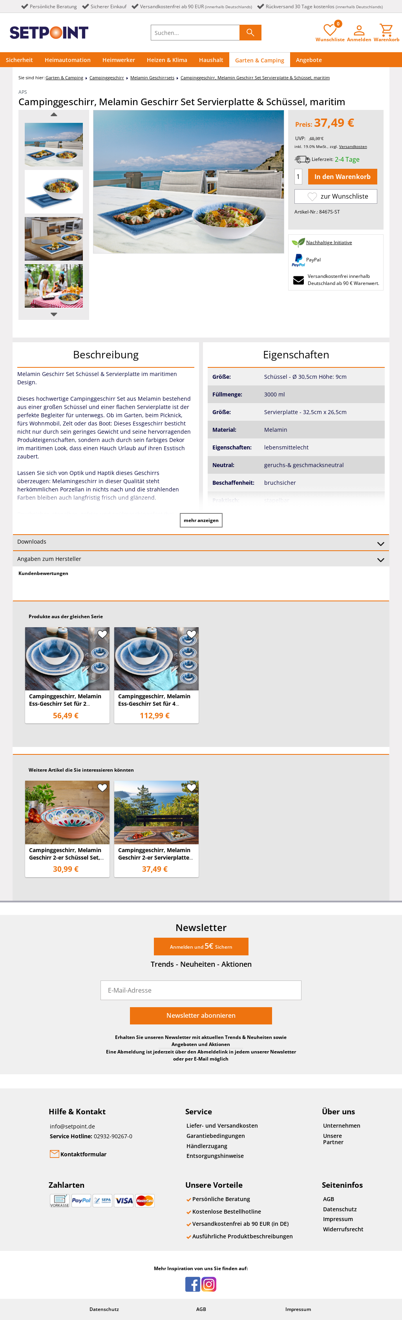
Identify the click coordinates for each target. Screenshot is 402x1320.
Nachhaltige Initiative (329, 242)
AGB (328, 1199)
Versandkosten (353, 146)
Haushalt (211, 60)
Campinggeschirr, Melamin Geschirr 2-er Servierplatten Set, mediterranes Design (155, 857)
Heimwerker (118, 60)
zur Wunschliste (337, 196)
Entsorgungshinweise (215, 1155)
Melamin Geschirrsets (152, 77)
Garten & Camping (259, 60)
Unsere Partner (333, 1139)
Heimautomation (68, 60)
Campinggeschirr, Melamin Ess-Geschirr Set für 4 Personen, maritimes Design (156, 703)
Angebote (309, 60)
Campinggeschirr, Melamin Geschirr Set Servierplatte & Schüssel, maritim (255, 77)
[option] (53, 144)
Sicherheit (19, 60)
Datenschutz (340, 1209)
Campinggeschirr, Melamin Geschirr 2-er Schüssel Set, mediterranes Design (65, 857)
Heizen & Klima (167, 60)
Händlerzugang (206, 1146)
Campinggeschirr (107, 77)
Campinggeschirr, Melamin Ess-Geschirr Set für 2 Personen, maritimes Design (67, 703)
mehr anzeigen (201, 520)
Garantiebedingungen (215, 1135)
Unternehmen (341, 1125)
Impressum (338, 1219)
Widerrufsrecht (343, 1229)
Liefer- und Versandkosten (222, 1125)
